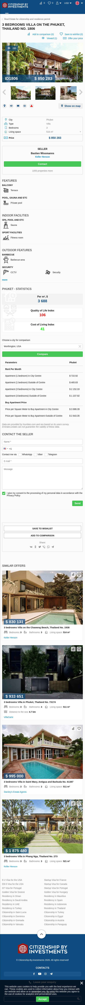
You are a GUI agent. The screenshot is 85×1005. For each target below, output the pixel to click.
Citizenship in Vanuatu (12, 923)
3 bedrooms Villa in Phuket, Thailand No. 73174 (30, 700)
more (4, 278)
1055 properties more (42, 169)
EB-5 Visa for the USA (12, 883)
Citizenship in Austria (54, 919)
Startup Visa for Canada (55, 883)
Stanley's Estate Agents (15, 790)
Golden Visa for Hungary (56, 891)
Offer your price (75, 38)
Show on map (72, 104)
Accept (42, 999)
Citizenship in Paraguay (55, 923)
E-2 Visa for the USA (12, 879)
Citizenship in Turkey (54, 911)
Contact (42, 162)
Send (77, 502)
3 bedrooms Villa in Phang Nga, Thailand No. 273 (30, 855)
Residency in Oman (11, 895)
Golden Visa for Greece (13, 891)
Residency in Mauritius (55, 895)
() (43, 34)
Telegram (52, 453)
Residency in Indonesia (55, 903)
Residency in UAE (11, 903)
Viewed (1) (52, 38)
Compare (42, 352)
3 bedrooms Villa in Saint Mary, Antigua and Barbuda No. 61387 (38, 780)
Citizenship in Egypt (53, 915)
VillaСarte (8, 716)
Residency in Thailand (54, 907)
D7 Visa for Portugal (11, 887)
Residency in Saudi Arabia (14, 899)
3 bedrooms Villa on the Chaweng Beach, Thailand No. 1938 (37, 626)
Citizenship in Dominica (13, 915)
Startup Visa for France (55, 879)
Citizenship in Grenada (13, 919)
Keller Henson (42, 155)
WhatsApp (27, 453)
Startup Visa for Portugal (56, 887)
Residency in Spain (53, 899)
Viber (40, 453)
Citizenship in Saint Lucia (14, 911)
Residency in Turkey (12, 907)
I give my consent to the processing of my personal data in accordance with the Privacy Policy (45, 492)
